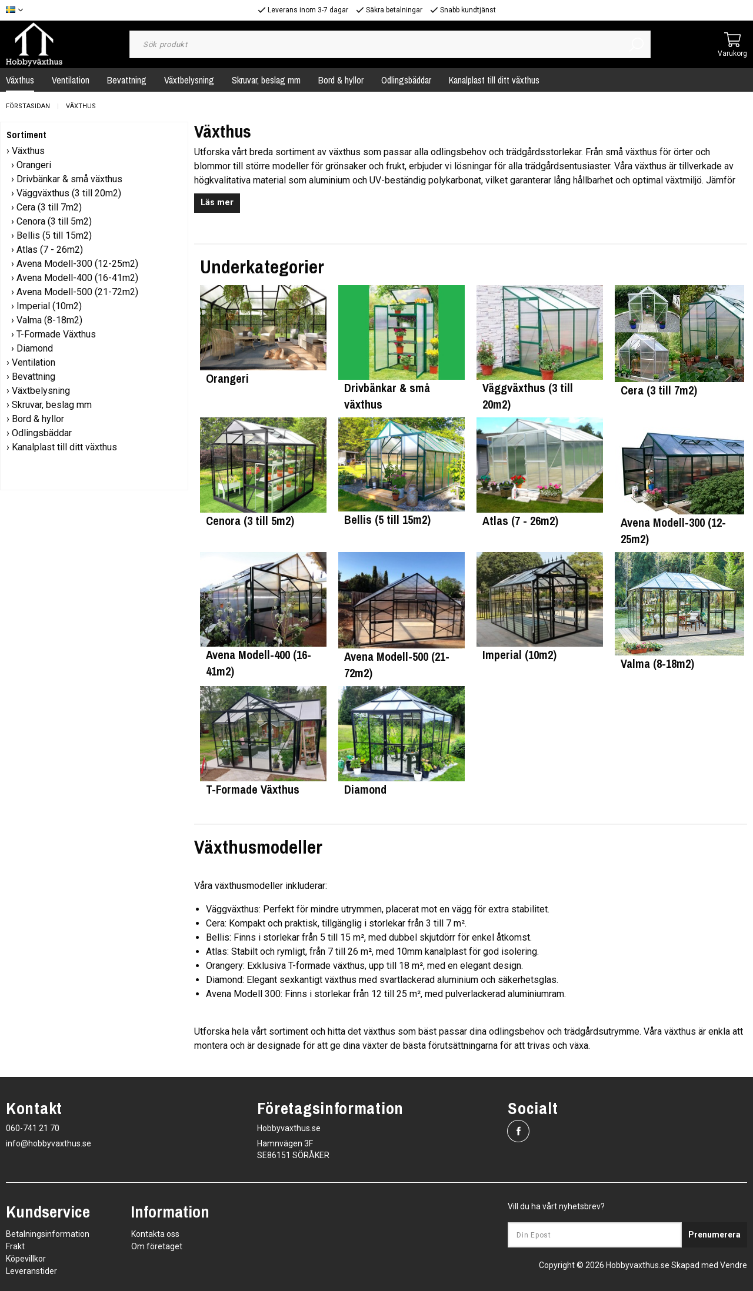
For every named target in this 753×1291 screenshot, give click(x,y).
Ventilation (70, 79)
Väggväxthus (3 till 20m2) (68, 193)
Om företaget (156, 1246)
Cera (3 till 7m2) (49, 207)
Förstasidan (28, 106)
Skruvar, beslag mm (266, 79)
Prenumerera (714, 1234)
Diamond (34, 348)
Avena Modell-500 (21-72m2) (77, 291)
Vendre (733, 1265)
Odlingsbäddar (406, 79)
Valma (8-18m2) (49, 320)
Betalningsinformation (47, 1234)
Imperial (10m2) (49, 306)
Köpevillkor (26, 1258)
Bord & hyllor (341, 79)
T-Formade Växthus (56, 334)
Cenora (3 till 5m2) (54, 221)
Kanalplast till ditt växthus (494, 79)
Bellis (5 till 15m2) (54, 235)
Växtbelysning (189, 79)
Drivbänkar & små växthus (69, 179)
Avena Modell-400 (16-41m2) (77, 277)
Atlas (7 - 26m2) (49, 249)
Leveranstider (31, 1271)
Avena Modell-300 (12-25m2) (77, 263)
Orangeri (33, 164)
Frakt (15, 1246)
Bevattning (126, 79)
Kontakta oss (155, 1234)
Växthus (81, 106)
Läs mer (217, 203)
